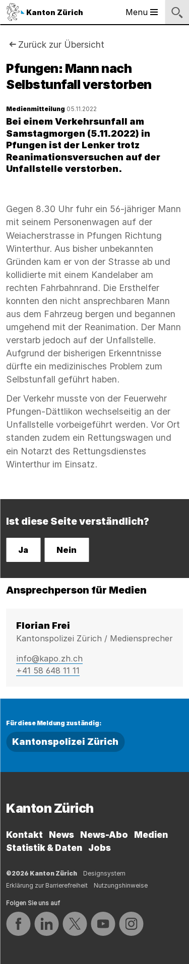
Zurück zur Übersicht (61, 44)
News (61, 834)
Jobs (99, 847)
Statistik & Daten (44, 847)
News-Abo (104, 834)
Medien (151, 834)
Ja (23, 550)
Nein (66, 550)
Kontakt (24, 834)
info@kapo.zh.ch (49, 658)
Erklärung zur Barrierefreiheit (47, 885)
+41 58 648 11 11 (48, 670)
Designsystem (104, 873)
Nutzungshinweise (121, 885)
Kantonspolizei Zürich (65, 741)
